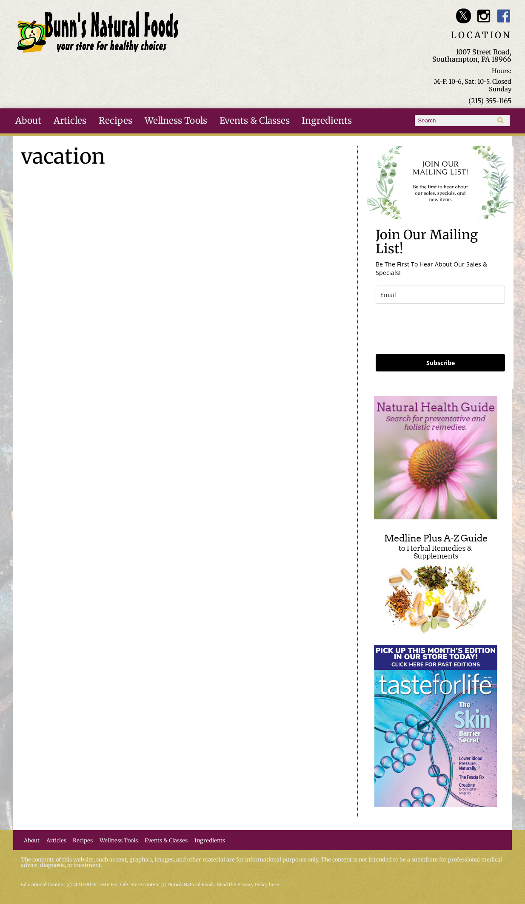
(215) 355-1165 (489, 100)
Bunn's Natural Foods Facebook (503, 16)
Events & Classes (255, 120)
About (28, 120)
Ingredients (327, 120)
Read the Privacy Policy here (248, 884)
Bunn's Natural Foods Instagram (483, 16)
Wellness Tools (176, 120)
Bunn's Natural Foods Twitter (463, 16)
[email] (440, 295)
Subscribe (440, 363)
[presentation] (440, 329)
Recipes (115, 120)
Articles (70, 120)
